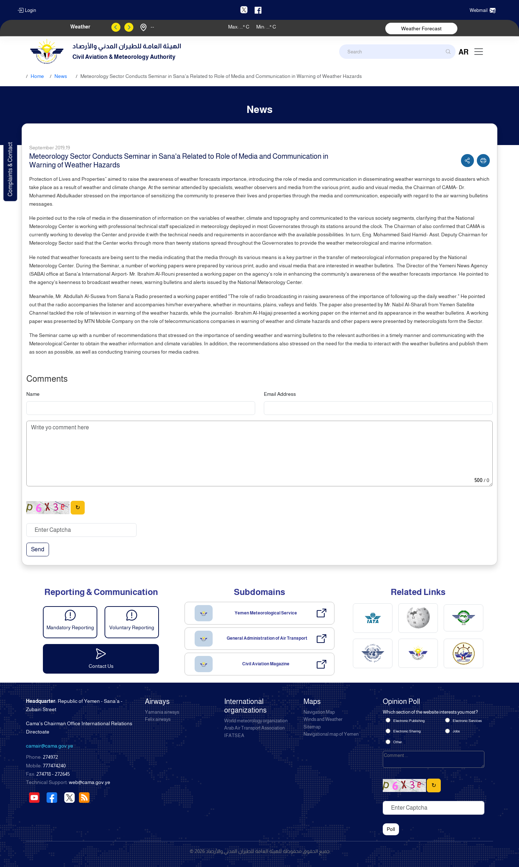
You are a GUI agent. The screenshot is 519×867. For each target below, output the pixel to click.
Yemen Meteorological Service (266, 613)
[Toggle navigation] (479, 51)
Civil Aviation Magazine (265, 663)
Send (37, 549)
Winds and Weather (322, 719)
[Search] (397, 51)
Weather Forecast (421, 28)
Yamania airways (162, 712)
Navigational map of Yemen (331, 734)
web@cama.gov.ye (89, 782)
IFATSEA (234, 735)
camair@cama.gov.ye (49, 746)
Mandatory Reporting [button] (70, 627)
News (60, 76)
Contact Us (101, 666)
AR (463, 52)
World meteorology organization (256, 720)
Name (33, 394)
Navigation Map (319, 712)
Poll (391, 829)
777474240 (54, 766)
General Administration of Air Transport (267, 638)
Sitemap (312, 727)
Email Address (280, 394)
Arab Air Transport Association (254, 728)
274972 (50, 757)
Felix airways (157, 719)
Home (37, 76)
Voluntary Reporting (131, 627)
